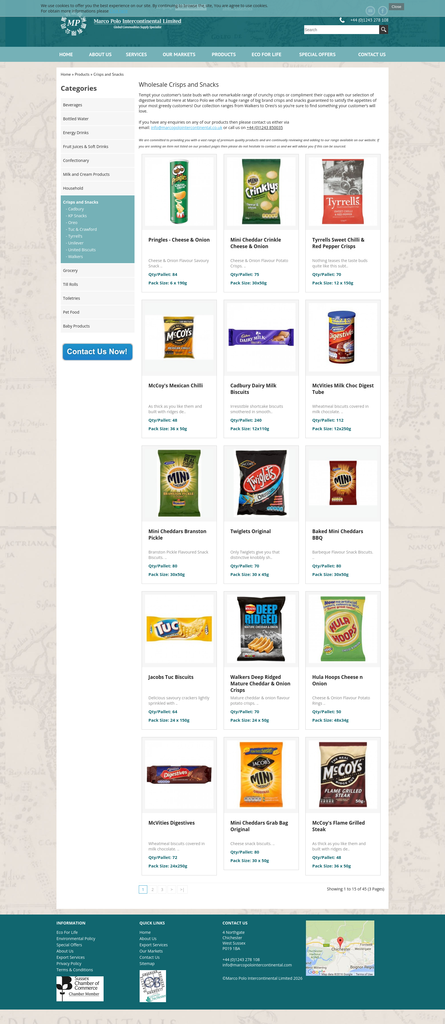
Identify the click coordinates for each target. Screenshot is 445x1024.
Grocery (70, 270)
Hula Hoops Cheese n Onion (337, 680)
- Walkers (74, 256)
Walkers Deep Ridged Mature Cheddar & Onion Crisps (260, 683)
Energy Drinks (76, 132)
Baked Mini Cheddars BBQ (337, 534)
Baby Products (76, 326)
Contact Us (372, 54)
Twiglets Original (250, 531)
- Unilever (74, 243)
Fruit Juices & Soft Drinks (85, 146)
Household (73, 188)
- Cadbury (75, 209)
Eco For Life (67, 932)
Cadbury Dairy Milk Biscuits (253, 388)
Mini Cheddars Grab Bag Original (259, 826)
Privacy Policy (68, 963)
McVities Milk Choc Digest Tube (343, 388)
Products (224, 54)
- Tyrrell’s (74, 236)
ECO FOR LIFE (267, 54)
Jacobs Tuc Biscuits (171, 677)
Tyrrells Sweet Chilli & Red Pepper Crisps (338, 243)
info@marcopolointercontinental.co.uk (186, 127)
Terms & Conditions (74, 969)
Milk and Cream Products (86, 174)
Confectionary (76, 160)
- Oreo (71, 222)
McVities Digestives (171, 823)
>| (182, 889)
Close (396, 7)
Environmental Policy (75, 938)
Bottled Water (76, 118)
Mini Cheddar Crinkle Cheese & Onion (255, 243)
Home (66, 54)
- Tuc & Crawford (81, 229)
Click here (119, 11)
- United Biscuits (81, 249)
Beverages (72, 104)
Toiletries (71, 298)
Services (136, 54)
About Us (100, 54)
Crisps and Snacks (108, 74)
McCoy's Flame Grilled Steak (338, 826)
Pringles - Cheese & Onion (179, 240)
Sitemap (147, 963)
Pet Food (71, 312)
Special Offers (317, 54)
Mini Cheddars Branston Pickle (177, 534)
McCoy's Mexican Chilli (175, 385)
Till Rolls (70, 284)
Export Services (70, 957)
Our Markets (179, 54)
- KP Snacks (76, 215)
